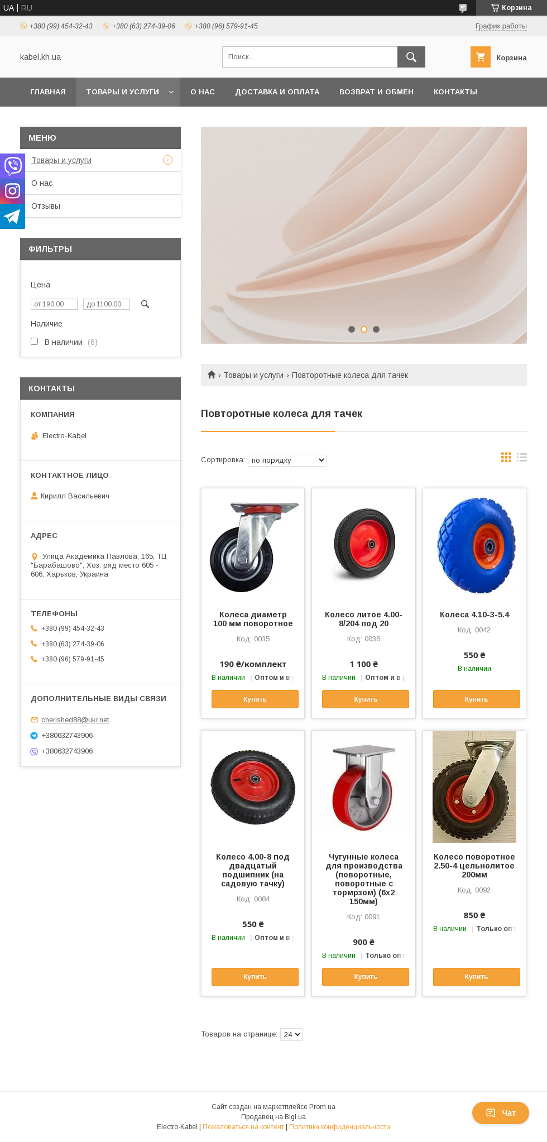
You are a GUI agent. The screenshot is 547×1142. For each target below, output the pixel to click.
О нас (202, 92)
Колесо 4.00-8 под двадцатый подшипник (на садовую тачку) (253, 870)
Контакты (455, 92)
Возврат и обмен (376, 92)
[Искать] (411, 57)
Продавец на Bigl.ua (273, 1117)
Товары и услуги (122, 92)
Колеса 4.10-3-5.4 (474, 614)
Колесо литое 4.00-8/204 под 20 (363, 619)
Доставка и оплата (277, 92)
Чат (501, 1113)
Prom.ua (322, 1107)
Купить (255, 699)
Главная (48, 92)
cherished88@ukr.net (75, 720)
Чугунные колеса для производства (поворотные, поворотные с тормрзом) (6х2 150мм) (363, 879)
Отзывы (45, 205)
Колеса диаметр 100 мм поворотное (253, 619)
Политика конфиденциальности (339, 1127)
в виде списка (522, 460)
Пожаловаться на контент (243, 1127)
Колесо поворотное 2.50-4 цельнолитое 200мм (474, 865)
